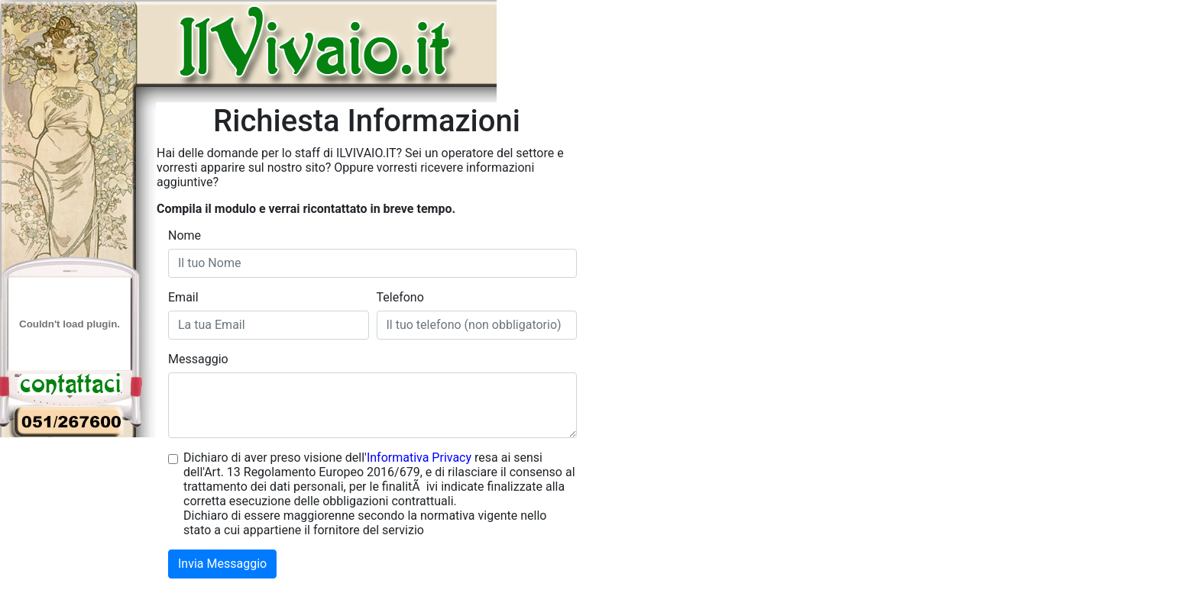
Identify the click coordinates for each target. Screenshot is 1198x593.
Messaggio (198, 359)
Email (183, 297)
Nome (184, 235)
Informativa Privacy (419, 457)
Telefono (400, 297)
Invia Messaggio (222, 563)
